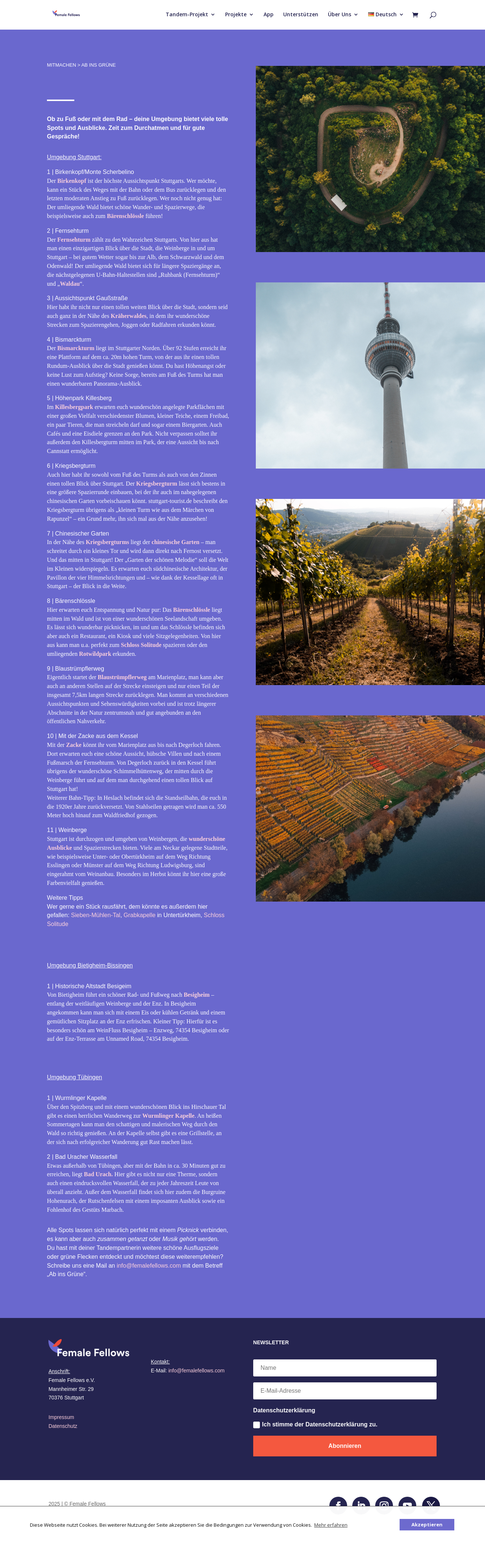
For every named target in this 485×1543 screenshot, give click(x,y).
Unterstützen (300, 15)
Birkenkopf (71, 181)
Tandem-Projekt (187, 15)
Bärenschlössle (126, 216)
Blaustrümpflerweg (122, 677)
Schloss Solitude (141, 645)
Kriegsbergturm (156, 483)
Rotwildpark (95, 654)
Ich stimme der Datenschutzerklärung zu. (315, 1424)
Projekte (236, 15)
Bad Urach (97, 1174)
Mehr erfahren (330, 1525)
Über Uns (339, 15)
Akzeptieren (426, 1524)
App (269, 15)
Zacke (74, 745)
